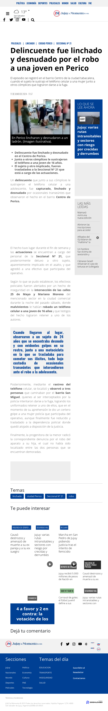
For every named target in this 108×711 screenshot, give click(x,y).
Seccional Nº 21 (55, 496)
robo (71, 496)
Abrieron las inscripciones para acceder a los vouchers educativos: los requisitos (84, 231)
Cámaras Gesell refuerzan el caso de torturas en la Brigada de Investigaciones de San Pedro (88, 266)
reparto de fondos (68, 567)
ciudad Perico (34, 496)
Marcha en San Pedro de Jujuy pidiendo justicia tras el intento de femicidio (68, 543)
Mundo (65, 3)
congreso (32, 598)
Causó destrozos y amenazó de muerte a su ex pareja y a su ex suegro (20, 543)
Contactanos (79, 678)
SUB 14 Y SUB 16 (67, 591)
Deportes (42, 3)
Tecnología (27, 687)
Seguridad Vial (42, 527)
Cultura (82, 3)
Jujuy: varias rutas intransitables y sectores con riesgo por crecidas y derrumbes (89, 140)
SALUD (42, 682)
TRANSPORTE (45, 672)
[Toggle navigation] (7, 13)
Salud (73, 3)
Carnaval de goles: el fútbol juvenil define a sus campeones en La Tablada (68, 603)
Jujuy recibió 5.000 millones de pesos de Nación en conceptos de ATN (68, 578)
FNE (90, 3)
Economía (31, 3)
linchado (17, 496)
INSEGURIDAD (45, 677)
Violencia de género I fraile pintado (27, 527)
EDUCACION (45, 667)
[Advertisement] (40, 471)
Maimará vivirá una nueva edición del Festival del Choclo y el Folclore (84, 219)
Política (20, 3)
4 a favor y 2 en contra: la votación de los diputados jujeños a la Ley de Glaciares (32, 621)
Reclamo (64, 527)
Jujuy (7, 667)
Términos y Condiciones (14, 698)
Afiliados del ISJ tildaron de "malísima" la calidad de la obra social (84, 242)
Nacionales (10, 672)
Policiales (54, 3)
